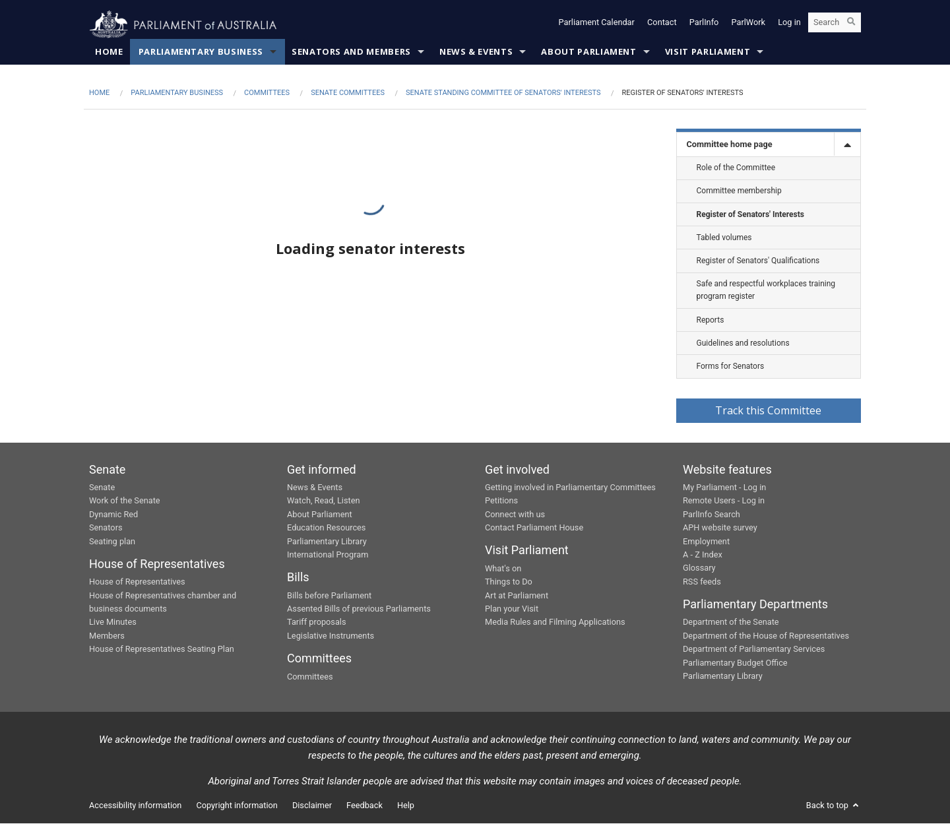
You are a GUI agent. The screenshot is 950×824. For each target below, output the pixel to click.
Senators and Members (351, 53)
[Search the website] (834, 25)
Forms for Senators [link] (731, 366)
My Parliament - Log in (724, 488)
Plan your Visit (511, 609)
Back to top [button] (833, 806)
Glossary (699, 569)
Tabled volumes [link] (724, 238)
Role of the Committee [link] (736, 168)
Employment (706, 542)
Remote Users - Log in (724, 502)
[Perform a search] (851, 25)
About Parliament (588, 53)
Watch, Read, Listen (323, 502)
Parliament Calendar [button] (597, 25)
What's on (503, 569)
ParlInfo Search (711, 515)
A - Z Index (702, 555)
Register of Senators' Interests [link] (750, 215)
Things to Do (508, 582)
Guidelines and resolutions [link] (743, 343)
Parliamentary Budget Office (735, 663)
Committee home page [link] (730, 145)
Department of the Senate (731, 623)
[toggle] (847, 145)
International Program (327, 555)
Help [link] (405, 806)
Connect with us (515, 515)
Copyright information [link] (237, 806)
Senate (102, 488)
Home (109, 53)
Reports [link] (710, 320)
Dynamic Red (113, 515)
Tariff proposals (316, 623)
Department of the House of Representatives (766, 636)
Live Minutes (113, 623)
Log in (789, 25)
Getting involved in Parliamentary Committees (570, 488)
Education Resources (326, 528)
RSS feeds (702, 582)
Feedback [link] (364, 806)
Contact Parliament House (534, 528)
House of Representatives (137, 582)
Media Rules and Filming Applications (555, 623)
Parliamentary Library (327, 542)
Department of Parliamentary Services (754, 649)
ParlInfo (704, 25)
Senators (106, 528)
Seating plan (112, 542)
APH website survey (720, 528)
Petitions (501, 502)
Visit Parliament (707, 53)
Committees (267, 94)
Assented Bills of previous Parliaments (359, 609)
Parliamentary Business (201, 53)
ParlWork (749, 25)
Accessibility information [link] (135, 806)
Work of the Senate (124, 502)
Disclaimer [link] (312, 806)
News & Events (476, 53)
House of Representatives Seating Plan (161, 649)
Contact (662, 25)
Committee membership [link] (739, 192)
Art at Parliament (516, 596)
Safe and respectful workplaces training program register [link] (766, 290)
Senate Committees (348, 94)
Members (107, 636)
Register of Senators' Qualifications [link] (758, 261)
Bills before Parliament (329, 596)
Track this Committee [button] (768, 411)
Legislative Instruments (330, 636)
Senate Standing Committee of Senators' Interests (503, 94)
